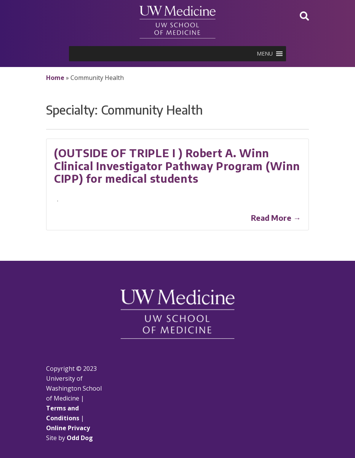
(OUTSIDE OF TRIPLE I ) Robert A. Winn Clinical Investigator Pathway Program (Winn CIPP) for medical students (177, 165)
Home (55, 77)
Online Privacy (68, 428)
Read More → (276, 217)
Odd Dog (80, 438)
